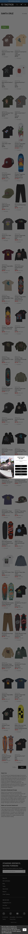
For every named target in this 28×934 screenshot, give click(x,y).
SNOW (21, 471)
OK (24, 929)
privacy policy (9, 932)
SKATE (21, 468)
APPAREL (21, 474)
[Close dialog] (27, 456)
